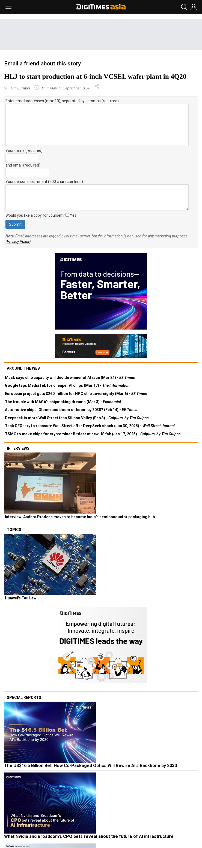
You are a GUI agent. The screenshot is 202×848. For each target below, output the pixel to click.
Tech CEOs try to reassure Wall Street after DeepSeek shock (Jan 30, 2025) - (90, 426)
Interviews (18, 448)
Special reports (24, 697)
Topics (14, 529)
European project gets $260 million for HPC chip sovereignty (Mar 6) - (76, 393)
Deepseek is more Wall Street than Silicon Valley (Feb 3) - (77, 418)
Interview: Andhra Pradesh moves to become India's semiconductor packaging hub (80, 517)
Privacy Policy (18, 241)
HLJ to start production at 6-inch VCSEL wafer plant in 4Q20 (95, 76)
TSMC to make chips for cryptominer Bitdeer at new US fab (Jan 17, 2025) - (93, 434)
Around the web (23, 368)
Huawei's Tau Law (20, 598)
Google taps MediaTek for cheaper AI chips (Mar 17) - (67, 385)
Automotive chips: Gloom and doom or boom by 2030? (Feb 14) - (71, 410)
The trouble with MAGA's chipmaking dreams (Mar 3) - (63, 402)
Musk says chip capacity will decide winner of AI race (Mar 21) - (70, 377)
